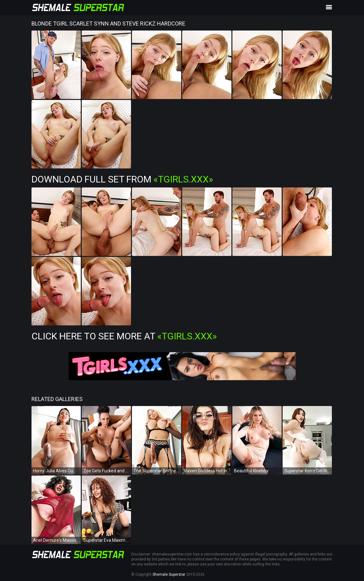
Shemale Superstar (169, 574)
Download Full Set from (122, 179)
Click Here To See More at (124, 336)
